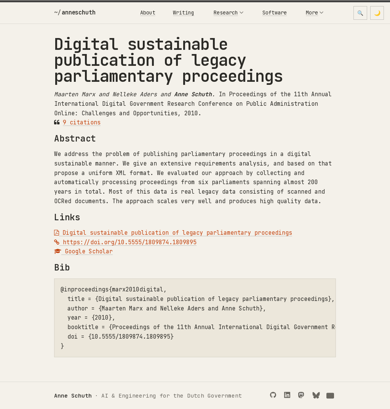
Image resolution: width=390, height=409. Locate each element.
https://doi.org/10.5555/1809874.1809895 (125, 242)
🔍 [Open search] (360, 13)
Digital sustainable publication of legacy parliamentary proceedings (173, 233)
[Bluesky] (317, 395)
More (314, 12)
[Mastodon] (303, 395)
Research (228, 12)
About (147, 12)
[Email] (331, 395)
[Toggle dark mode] (377, 13)
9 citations (82, 122)
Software (274, 12)
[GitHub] (275, 395)
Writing (183, 12)
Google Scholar (83, 251)
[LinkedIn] (289, 395)
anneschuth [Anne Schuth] (78, 12)
